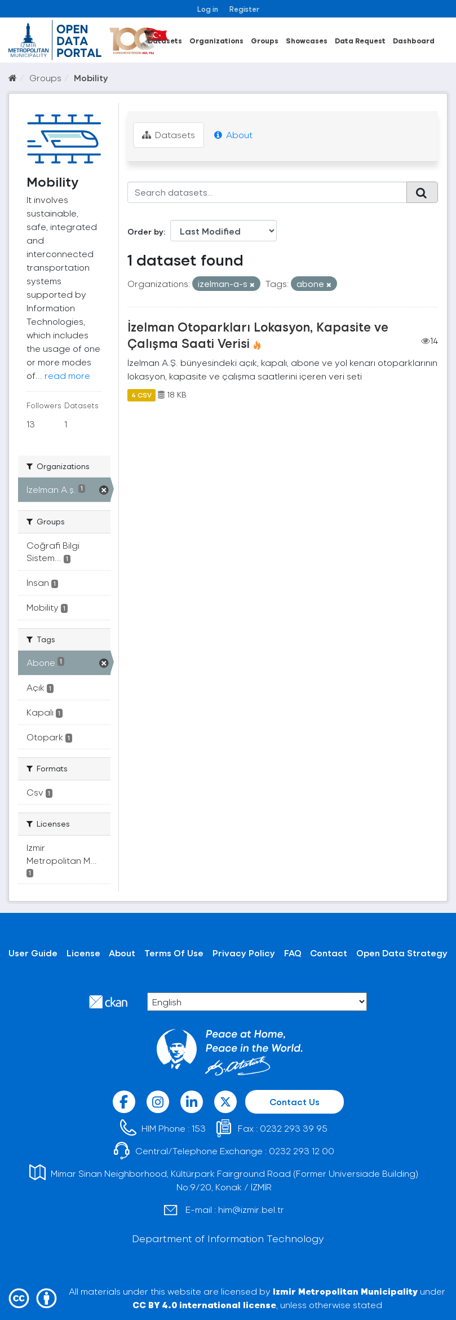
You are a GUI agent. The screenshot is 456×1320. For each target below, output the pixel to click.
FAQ (293, 953)
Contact (328, 953)
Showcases (306, 40)
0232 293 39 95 (293, 1128)
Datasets (165, 40)
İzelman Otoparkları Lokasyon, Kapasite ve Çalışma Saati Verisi (257, 334)
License (83, 953)
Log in (207, 9)
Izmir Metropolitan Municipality (345, 1291)
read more (67, 375)
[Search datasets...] (267, 192)
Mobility (91, 77)
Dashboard (414, 40)
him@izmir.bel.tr (251, 1209)
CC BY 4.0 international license (204, 1304)
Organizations (216, 40)
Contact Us (294, 1101)
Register (244, 9)
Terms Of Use (173, 953)
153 (199, 1128)
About (233, 134)
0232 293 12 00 (301, 1150)
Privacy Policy (243, 953)
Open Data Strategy (402, 953)
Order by (145, 231)
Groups (264, 40)
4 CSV (141, 394)
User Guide (32, 953)
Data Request (360, 40)
